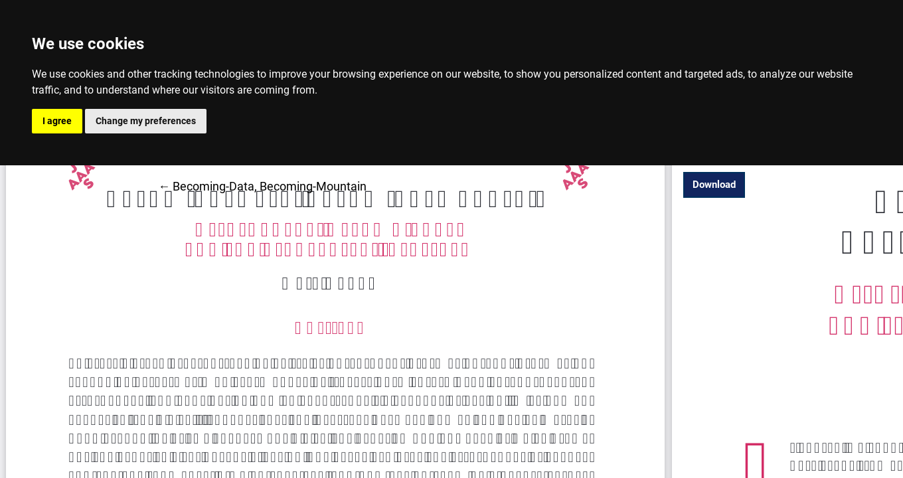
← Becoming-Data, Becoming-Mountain (262, 185)
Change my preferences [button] (146, 121)
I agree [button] (57, 121)
